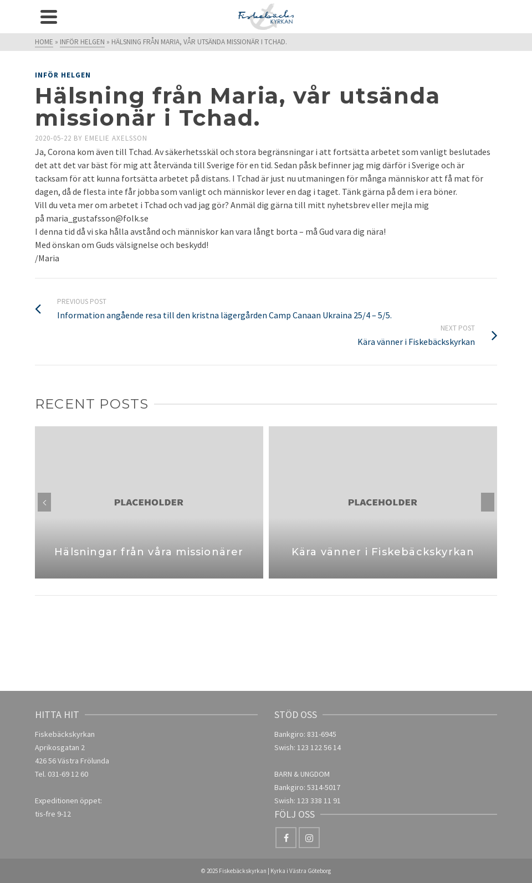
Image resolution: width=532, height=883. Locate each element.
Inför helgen (63, 75)
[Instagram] (309, 837)
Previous (44, 502)
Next (487, 502)
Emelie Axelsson (116, 138)
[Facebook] (285, 837)
